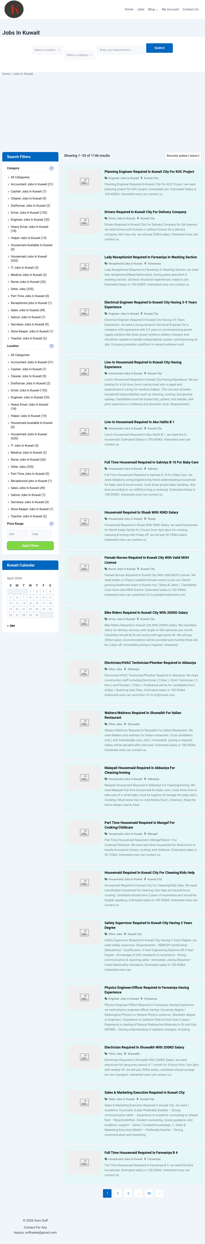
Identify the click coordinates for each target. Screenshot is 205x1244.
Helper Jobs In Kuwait (29, 238)
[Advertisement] (102, 110)
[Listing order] (183, 156)
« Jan (11, 625)
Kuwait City (151, 178)
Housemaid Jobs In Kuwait (125, 373)
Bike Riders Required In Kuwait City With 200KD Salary (146, 613)
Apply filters (30, 545)
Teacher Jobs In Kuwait (29, 338)
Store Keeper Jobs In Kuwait (32, 331)
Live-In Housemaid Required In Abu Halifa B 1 (139, 422)
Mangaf (152, 834)
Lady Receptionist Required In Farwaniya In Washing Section (150, 257)
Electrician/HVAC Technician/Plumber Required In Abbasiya (150, 663)
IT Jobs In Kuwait (24, 267)
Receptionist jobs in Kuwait (125, 263)
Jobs (140, 9)
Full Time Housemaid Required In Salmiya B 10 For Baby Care (151, 462)
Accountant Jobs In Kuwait (32, 184)
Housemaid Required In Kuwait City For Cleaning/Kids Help (149, 873)
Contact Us (190, 9)
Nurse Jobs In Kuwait (121, 569)
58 (149, 1193)
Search (159, 48)
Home (129, 9)
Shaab (152, 519)
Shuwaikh (134, 724)
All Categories (20, 177)
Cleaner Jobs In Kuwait (28, 198)
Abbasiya (133, 669)
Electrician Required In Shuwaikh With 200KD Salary (144, 1047)
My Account (170, 9)
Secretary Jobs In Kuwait (30, 324)
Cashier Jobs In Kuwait (28, 191)
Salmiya (153, 468)
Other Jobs (115, 669)
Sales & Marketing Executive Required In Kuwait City (144, 1092)
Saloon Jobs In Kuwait (28, 317)
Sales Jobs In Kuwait (121, 1099)
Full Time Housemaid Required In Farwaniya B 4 (141, 1153)
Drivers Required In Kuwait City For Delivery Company (145, 212)
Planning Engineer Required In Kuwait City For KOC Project (149, 172)
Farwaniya (154, 263)
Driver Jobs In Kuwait (121, 218)
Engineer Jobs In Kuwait (123, 178)
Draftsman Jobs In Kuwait (30, 205)
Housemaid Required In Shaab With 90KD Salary (141, 512)
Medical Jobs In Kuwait (29, 275)
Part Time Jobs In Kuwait (30, 296)
